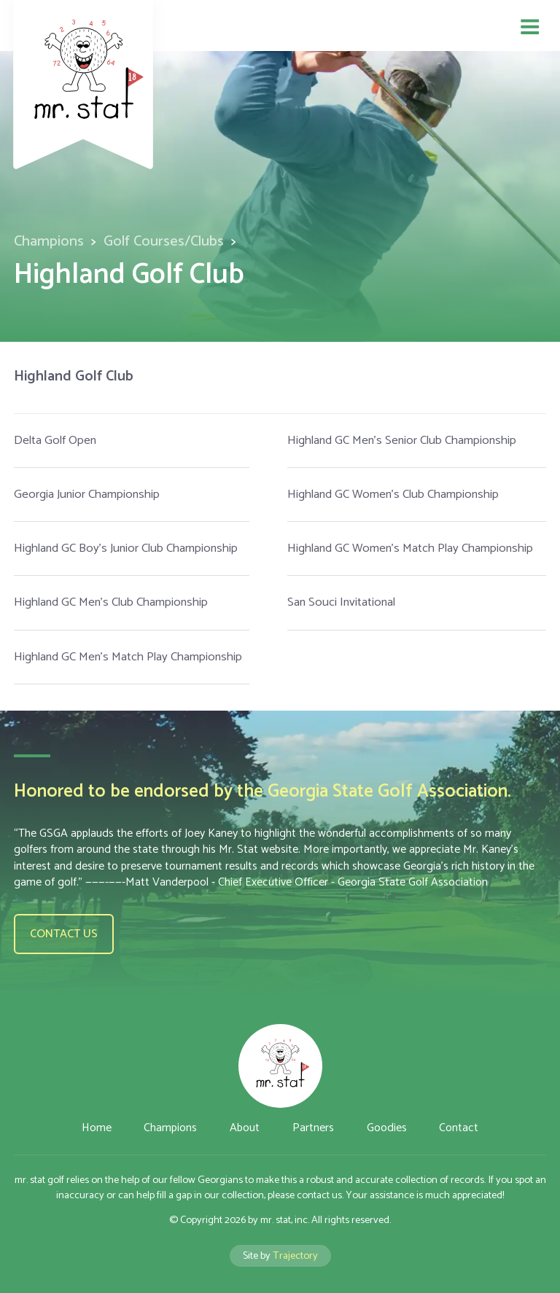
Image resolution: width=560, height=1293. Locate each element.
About (245, 1128)
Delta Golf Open (55, 440)
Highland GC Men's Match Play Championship (128, 657)
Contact (458, 1128)
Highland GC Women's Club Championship (393, 494)
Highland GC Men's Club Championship (111, 602)
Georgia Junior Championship (87, 494)
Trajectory (295, 1256)
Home (97, 1128)
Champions (49, 242)
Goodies (387, 1128)
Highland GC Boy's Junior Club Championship (126, 548)
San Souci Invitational (341, 602)
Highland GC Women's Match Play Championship (410, 548)
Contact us (64, 934)
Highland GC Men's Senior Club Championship (401, 440)
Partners (313, 1128)
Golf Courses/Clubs (164, 242)
